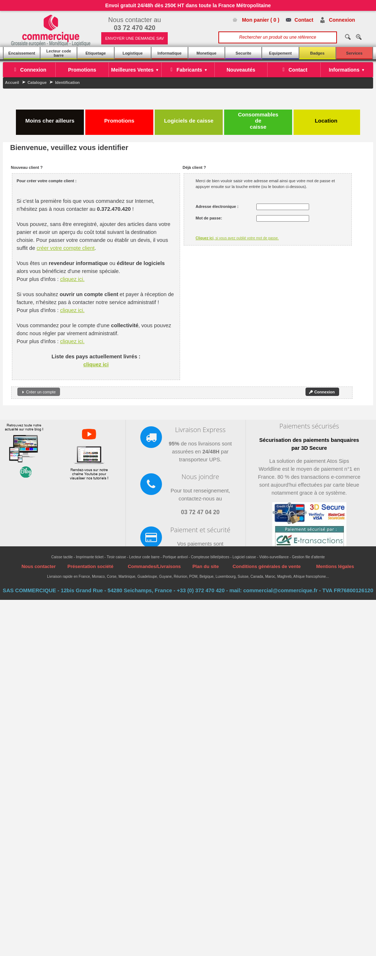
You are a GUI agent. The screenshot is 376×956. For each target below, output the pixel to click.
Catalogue (37, 82)
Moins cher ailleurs (49, 117)
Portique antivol (175, 557)
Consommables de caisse (258, 120)
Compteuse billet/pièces (210, 557)
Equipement (280, 53)
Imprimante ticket (89, 557)
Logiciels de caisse (189, 117)
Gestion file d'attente (308, 557)
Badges (317, 53)
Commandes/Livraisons (154, 566)
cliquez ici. (72, 279)
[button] (38, 392)
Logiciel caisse (244, 557)
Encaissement (21, 53)
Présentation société (90, 566)
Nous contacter (38, 566)
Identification (67, 82)
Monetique (207, 53)
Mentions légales (335, 566)
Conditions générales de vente (266, 566)
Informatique (170, 53)
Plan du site (205, 566)
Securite (243, 53)
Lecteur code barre (58, 53)
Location (327, 117)
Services (354, 53)
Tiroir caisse (116, 557)
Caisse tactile (62, 557)
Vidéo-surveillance (274, 557)
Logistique (133, 53)
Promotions (119, 117)
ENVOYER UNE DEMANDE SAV (134, 38)
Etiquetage (95, 53)
